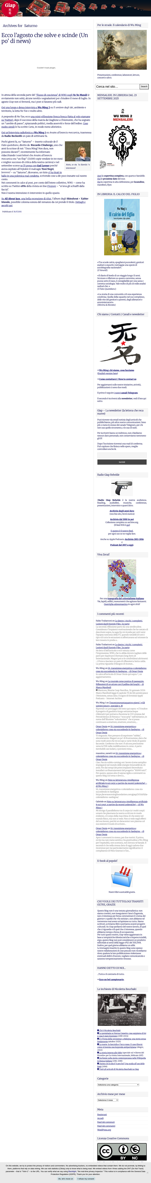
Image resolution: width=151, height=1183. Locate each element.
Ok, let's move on (65, 1179)
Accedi (100, 1118)
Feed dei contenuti (106, 1122)
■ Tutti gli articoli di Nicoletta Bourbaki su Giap (118, 1069)
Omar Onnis (101, 726)
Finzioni (51, 186)
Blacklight (72, 1171)
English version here (107, 373)
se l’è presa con (34, 165)
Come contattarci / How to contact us (117, 379)
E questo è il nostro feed (122, 531)
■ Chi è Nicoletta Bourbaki (109, 1030)
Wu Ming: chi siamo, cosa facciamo (116, 370)
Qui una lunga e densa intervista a (25, 107)
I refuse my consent (85, 1179)
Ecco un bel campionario (111, 979)
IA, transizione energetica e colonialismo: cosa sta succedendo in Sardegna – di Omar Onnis (120, 729)
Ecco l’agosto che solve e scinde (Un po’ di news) (44, 38)
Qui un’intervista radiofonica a (23, 132)
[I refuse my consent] (147, 1172)
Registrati (102, 1114)
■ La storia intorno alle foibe (109, 1052)
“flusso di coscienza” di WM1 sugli (61, 94)
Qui (99, 179)
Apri (99, 176)
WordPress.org (104, 1130)
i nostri (126, 393)
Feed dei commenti (106, 1126)
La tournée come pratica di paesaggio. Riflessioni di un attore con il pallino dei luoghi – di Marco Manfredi (120, 684)
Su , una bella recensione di (26, 198)
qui (127, 525)
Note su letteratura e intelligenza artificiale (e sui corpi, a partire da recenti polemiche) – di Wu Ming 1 (121, 783)
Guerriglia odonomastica (116, 604)
